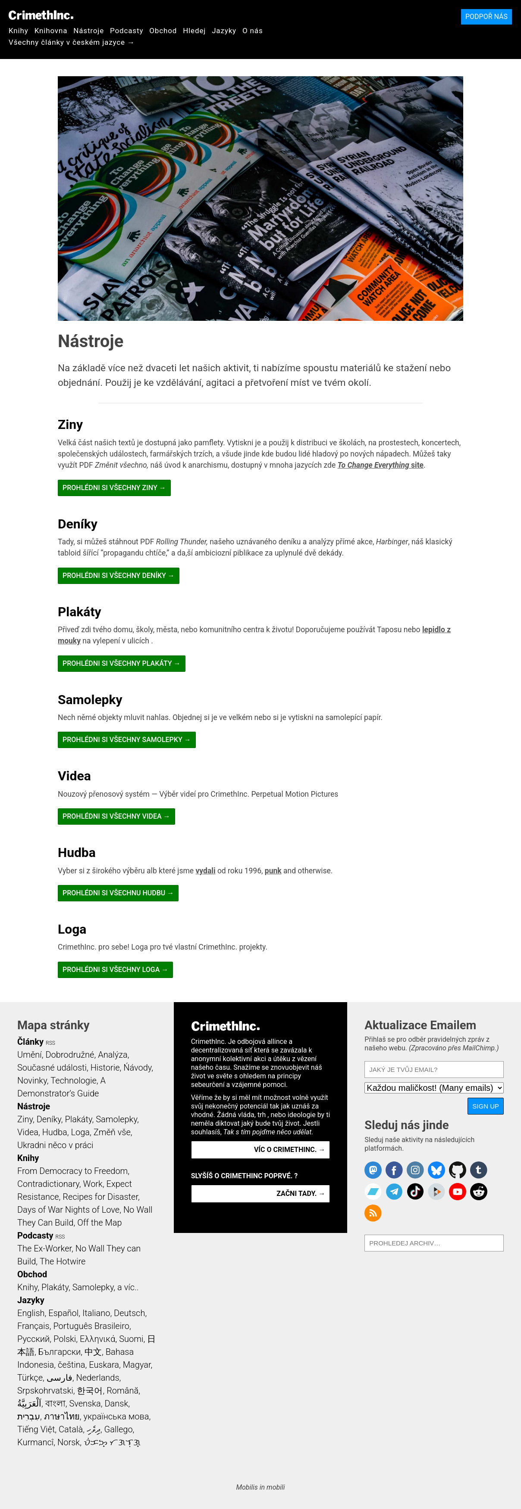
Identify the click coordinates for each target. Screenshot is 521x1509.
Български (59, 1352)
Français (33, 1326)
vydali (206, 870)
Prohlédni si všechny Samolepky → (127, 740)
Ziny (70, 424)
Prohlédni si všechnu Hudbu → (118, 893)
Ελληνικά (97, 1339)
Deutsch (129, 1313)
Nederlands (97, 1377)
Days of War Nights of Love (68, 1210)
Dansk (116, 1403)
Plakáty (79, 611)
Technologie (73, 1080)
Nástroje (88, 30)
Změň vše (112, 1132)
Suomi (131, 1339)
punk (273, 870)
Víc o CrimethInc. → (289, 1150)
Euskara (104, 1365)
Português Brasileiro (91, 1326)
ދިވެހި (93, 1429)
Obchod (163, 30)
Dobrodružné (69, 1054)
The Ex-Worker (44, 1248)
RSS (50, 1043)
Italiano (96, 1313)
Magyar (137, 1365)
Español (63, 1313)
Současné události (52, 1067)
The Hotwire (62, 1261)
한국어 (90, 1390)
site (381, 465)
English (31, 1313)
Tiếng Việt (36, 1429)
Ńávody (137, 1067)
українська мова (116, 1416)
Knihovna (51, 30)
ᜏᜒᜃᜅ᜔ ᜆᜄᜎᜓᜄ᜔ (112, 1442)
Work (93, 1184)
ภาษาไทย (62, 1416)
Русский (33, 1339)
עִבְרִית (28, 1416)
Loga (72, 929)
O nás (252, 30)
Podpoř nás (486, 16)
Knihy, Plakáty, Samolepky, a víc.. (78, 1287)
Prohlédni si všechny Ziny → (114, 488)
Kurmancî (35, 1442)
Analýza (113, 1054)
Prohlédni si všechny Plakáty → (122, 663)
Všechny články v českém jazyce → (72, 42)
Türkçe (30, 1377)
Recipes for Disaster (100, 1197)
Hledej (194, 30)
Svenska (84, 1403)
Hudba (77, 852)
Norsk (68, 1442)
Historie (105, 1067)
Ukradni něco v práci (55, 1145)
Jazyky (224, 30)
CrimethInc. (41, 15)
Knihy (18, 30)
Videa (74, 775)
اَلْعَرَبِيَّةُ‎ (29, 1403)
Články (30, 1042)
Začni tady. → (300, 1193)
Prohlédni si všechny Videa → (116, 816)
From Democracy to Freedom (72, 1171)
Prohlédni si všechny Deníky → (119, 575)
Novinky (32, 1080)
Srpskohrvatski (45, 1390)
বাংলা (55, 1403)
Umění (29, 1054)
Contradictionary (48, 1184)
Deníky (77, 523)
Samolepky (90, 699)
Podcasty (126, 30)
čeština (71, 1365)
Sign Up (485, 1106)
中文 (93, 1352)
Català (71, 1429)
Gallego (118, 1429)
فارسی (59, 1377)
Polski (64, 1339)
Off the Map (99, 1222)
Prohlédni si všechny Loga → (115, 970)
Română (122, 1390)
